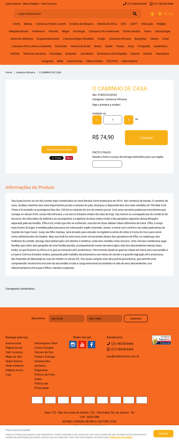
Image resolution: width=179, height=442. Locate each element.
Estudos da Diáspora (81, 24)
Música (28, 24)
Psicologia (56, 53)
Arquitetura (162, 53)
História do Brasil (80, 46)
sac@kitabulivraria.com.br (123, 356)
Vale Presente (129, 61)
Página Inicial (14, 347)
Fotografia (144, 46)
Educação (147, 24)
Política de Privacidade (41, 385)
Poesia (120, 46)
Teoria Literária (131, 31)
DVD (123, 24)
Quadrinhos (160, 46)
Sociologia (79, 31)
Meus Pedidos (31, 3)
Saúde (108, 46)
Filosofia (53, 31)
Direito (97, 46)
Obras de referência (21, 38)
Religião (161, 24)
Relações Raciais (18, 31)
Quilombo (70, 53)
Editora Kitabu (94, 61)
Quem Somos (13, 3)
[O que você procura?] (134, 13)
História (14, 53)
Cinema (147, 53)
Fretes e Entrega (44, 356)
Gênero (154, 38)
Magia (65, 31)
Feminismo (38, 31)
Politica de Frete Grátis (44, 377)
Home (16, 24)
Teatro (147, 31)
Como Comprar (44, 347)
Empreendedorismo (48, 38)
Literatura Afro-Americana (104, 31)
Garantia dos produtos (42, 363)
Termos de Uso (44, 352)
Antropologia (162, 31)
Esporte (135, 53)
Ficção (101, 38)
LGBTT (134, 24)
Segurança (41, 370)
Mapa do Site (14, 356)
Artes (131, 46)
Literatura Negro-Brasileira (78, 38)
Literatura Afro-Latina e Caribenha (31, 46)
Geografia (47, 61)
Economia (61, 46)
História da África (107, 24)
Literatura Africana (120, 38)
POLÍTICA (112, 61)
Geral (165, 38)
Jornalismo (86, 53)
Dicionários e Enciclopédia (112, 53)
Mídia (60, 61)
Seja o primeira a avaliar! (106, 104)
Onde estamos (15, 365)
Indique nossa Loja (14, 372)
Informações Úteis (46, 343)
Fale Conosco (49, 3)
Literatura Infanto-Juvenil (51, 24)
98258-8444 (137, 3)
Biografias (141, 38)
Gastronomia (74, 61)
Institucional (13, 343)
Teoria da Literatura (34, 53)
